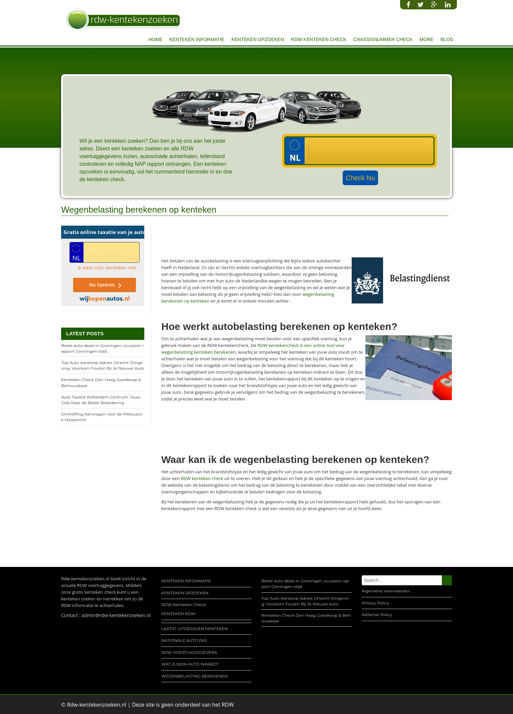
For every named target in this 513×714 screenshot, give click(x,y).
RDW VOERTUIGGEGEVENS (189, 652)
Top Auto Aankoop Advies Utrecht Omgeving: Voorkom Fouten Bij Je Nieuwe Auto (102, 365)
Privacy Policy (375, 602)
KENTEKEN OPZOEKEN (257, 39)
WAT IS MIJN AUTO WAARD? (190, 664)
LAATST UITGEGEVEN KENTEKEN (194, 628)
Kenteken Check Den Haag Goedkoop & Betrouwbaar (101, 382)
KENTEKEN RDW (178, 613)
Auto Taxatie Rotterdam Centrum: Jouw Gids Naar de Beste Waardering (101, 399)
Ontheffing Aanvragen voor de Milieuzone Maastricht (102, 416)
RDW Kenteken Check (318, 39)
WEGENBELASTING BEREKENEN (194, 676)
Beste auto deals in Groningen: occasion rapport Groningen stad (102, 348)
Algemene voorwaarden (386, 590)
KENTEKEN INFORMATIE (196, 39)
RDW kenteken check (202, 478)
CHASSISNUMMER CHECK (382, 39)
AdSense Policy (377, 614)
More (426, 39)
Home (155, 39)
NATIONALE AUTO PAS (184, 640)
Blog (447, 39)
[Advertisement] (282, 241)
